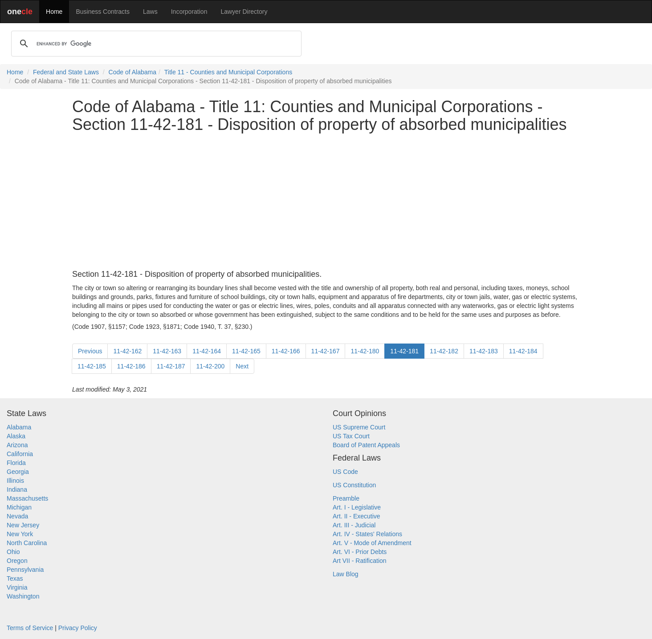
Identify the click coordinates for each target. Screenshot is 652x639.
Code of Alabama (132, 72)
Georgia (18, 471)
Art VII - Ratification (360, 560)
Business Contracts (103, 11)
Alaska (16, 436)
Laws (150, 11)
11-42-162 (127, 351)
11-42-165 (246, 351)
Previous (90, 351)
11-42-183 (483, 351)
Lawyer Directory (243, 11)
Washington (23, 596)
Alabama (19, 427)
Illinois (15, 480)
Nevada (17, 516)
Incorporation (189, 11)
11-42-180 (364, 351)
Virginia (17, 587)
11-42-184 (523, 351)
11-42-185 (91, 366)
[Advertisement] (326, 201)
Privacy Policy (77, 627)
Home (54, 11)
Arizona (17, 445)
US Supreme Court (359, 427)
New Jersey (23, 525)
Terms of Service (30, 627)
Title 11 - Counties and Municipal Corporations (228, 72)
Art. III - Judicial (354, 525)
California (20, 453)
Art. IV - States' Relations (367, 534)
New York (20, 534)
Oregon (17, 560)
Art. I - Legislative (357, 507)
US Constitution (354, 485)
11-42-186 (131, 366)
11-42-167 (325, 351)
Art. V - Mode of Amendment (372, 542)
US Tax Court (351, 436)
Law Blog (346, 574)
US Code (345, 471)
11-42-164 (206, 351)
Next (242, 366)
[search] (155, 43)
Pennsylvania (25, 569)
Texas (15, 578)
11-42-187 (171, 366)
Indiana (17, 489)
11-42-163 (167, 351)
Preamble (346, 498)
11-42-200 (210, 366)
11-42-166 (286, 351)
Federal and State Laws (66, 72)
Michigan (19, 507)
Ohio (13, 551)
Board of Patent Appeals (366, 445)
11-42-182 (444, 351)
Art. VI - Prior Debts (360, 551)
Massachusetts (27, 498)
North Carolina (27, 542)
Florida (16, 462)
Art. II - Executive (356, 516)
